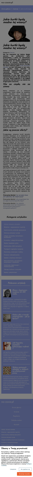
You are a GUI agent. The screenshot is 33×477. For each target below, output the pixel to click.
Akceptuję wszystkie (24, 474)
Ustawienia (13, 469)
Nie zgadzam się (25, 469)
